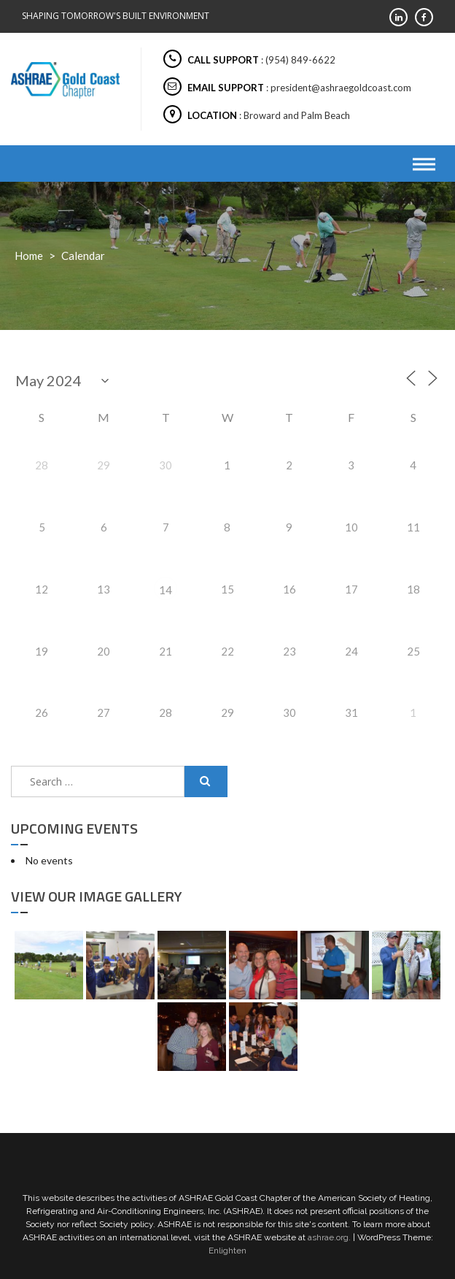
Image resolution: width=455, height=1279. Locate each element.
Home (29, 255)
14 (165, 589)
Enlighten (227, 1250)
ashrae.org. (329, 1237)
